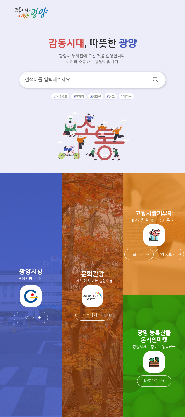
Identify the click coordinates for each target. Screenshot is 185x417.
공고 (112, 96)
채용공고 (61, 96)
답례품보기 (169, 254)
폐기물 (127, 96)
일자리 (79, 96)
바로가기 (31, 317)
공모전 (96, 96)
